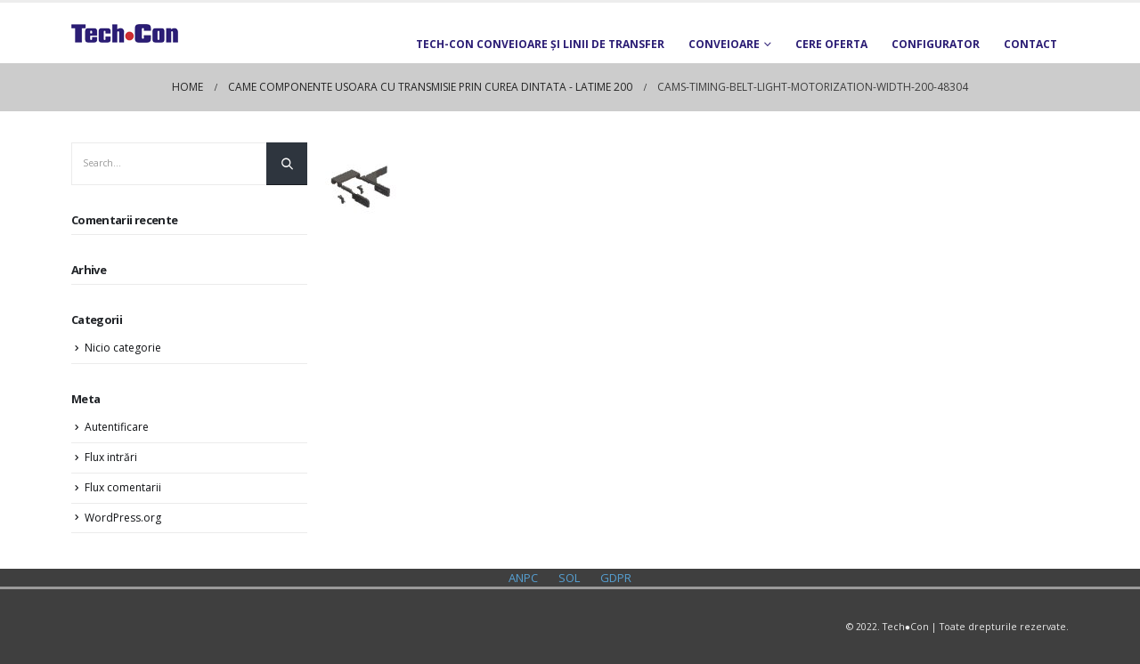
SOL (569, 578)
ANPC (523, 578)
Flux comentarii (123, 487)
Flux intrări (111, 457)
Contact (1030, 44)
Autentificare (117, 426)
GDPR (615, 578)
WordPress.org (123, 517)
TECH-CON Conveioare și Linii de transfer (540, 44)
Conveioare (724, 44)
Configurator (936, 44)
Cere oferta (831, 44)
